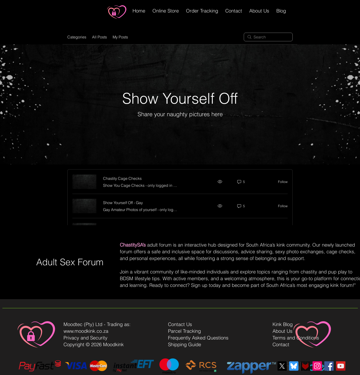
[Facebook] (329, 366)
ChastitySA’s (133, 245)
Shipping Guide (184, 344)
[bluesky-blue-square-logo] (293, 366)
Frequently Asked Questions (198, 338)
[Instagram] (317, 366)
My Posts (120, 37)
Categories (76, 37)
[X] (282, 366)
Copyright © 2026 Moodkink (94, 344)
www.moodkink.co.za (86, 331)
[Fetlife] (305, 366)
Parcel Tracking (184, 331)
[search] (268, 37)
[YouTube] (340, 366)
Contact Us (180, 324)
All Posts (99, 37)
